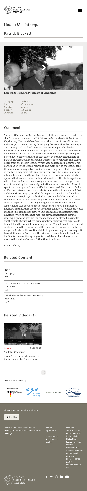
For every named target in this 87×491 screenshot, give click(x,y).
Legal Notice (51, 430)
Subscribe (11, 417)
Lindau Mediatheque (22, 24)
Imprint (49, 428)
